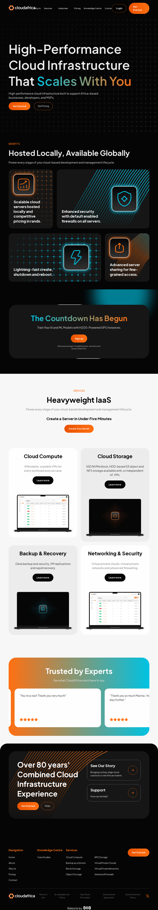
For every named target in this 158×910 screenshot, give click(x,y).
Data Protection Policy (132, 896)
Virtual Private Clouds (105, 862)
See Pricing (43, 106)
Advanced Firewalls (104, 874)
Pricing (77, 8)
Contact (109, 8)
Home (12, 857)
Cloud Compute (74, 857)
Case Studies (44, 857)
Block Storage (73, 868)
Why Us (37, 8)
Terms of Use (43, 896)
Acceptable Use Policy (62, 896)
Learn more (43, 480)
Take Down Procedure (85, 896)
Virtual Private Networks (107, 868)
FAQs (47, 806)
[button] (51, 8)
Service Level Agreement (109, 896)
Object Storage (74, 874)
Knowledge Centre (93, 8)
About (12, 862)
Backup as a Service (76, 862)
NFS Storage (101, 857)
